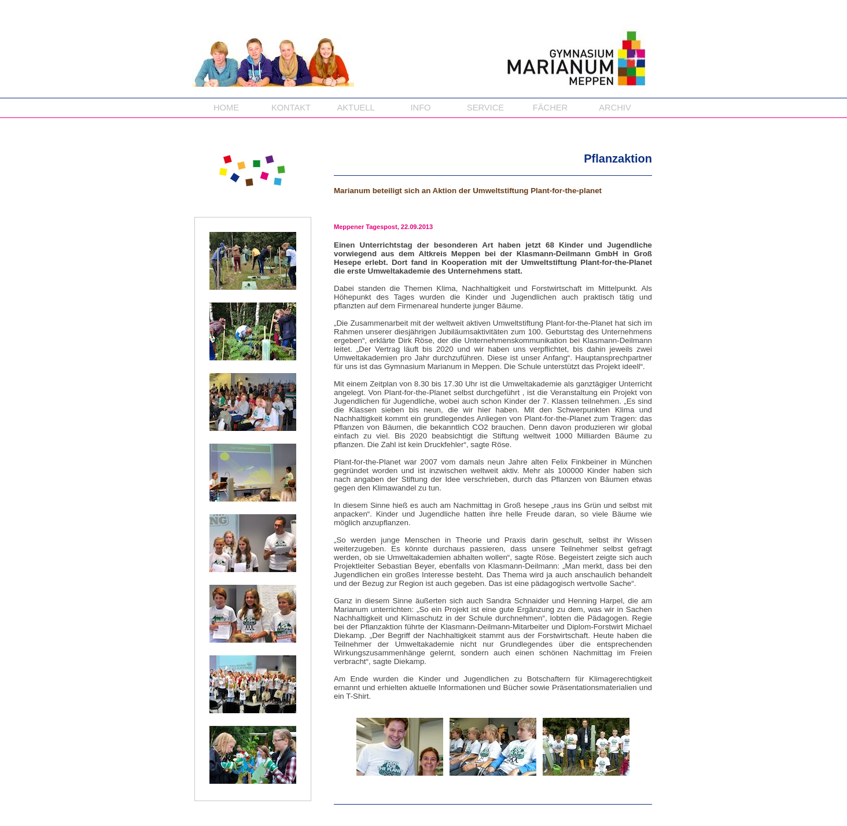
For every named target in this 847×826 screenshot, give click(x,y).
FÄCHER (550, 107)
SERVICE (485, 107)
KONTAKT (291, 107)
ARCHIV (615, 107)
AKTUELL (355, 107)
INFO (420, 107)
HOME (226, 107)
